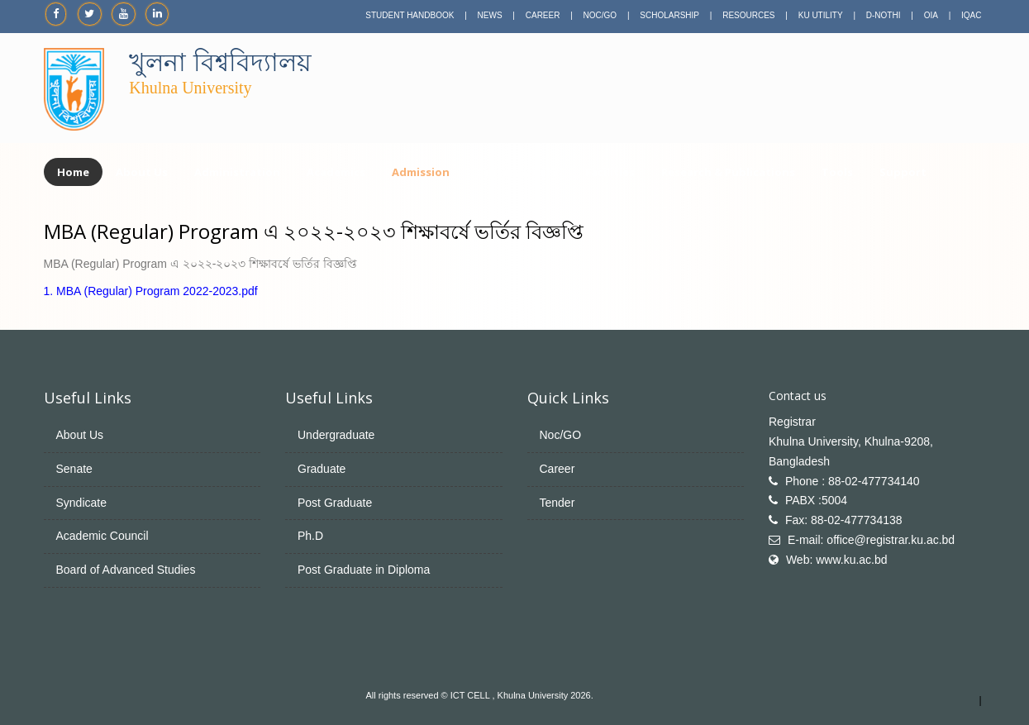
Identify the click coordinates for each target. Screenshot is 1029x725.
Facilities (610, 172)
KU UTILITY (820, 15)
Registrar (792, 421)
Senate (74, 468)
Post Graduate (335, 502)
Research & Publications (728, 172)
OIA (931, 15)
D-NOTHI (883, 15)
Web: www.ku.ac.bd (837, 559)
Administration (237, 172)
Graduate (321, 468)
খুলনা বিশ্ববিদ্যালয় (220, 62)
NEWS (490, 15)
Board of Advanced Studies (126, 569)
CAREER (543, 15)
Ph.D (310, 535)
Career (557, 468)
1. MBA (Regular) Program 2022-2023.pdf (151, 291)
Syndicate (81, 502)
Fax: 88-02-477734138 (844, 520)
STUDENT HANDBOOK (409, 15)
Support (903, 172)
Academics (336, 172)
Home (73, 172)
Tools (837, 172)
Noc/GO (561, 434)
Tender (557, 502)
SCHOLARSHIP (669, 15)
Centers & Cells (517, 172)
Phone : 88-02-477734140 (852, 481)
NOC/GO (600, 15)
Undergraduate (336, 434)
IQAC (971, 15)
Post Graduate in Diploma (364, 569)
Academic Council (102, 535)
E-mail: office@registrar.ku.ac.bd (871, 539)
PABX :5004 (816, 500)
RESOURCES (748, 15)
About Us (142, 172)
